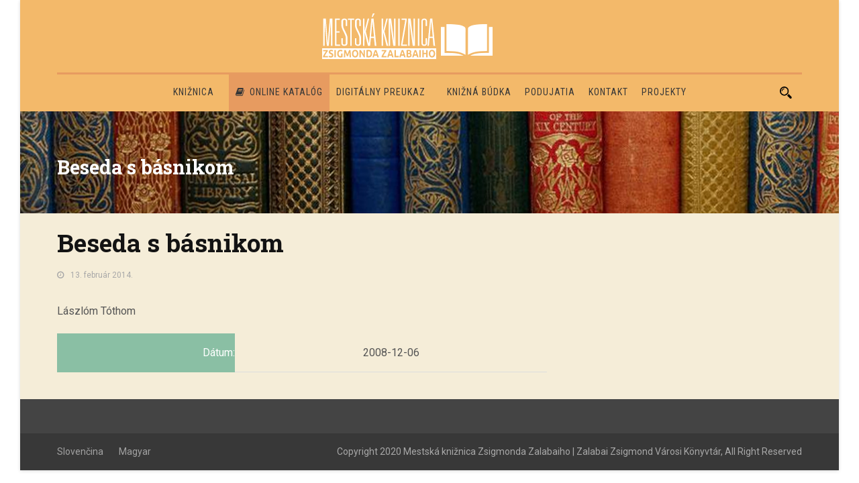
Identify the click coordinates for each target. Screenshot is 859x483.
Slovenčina (80, 451)
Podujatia (550, 92)
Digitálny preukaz (380, 92)
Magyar (135, 451)
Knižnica (193, 92)
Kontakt (608, 92)
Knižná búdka (479, 92)
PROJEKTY (664, 92)
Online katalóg (279, 92)
